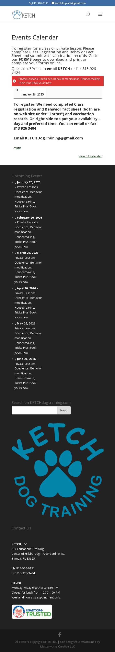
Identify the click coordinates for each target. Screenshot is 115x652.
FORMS (25, 59)
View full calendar (90, 156)
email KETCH (58, 68)
